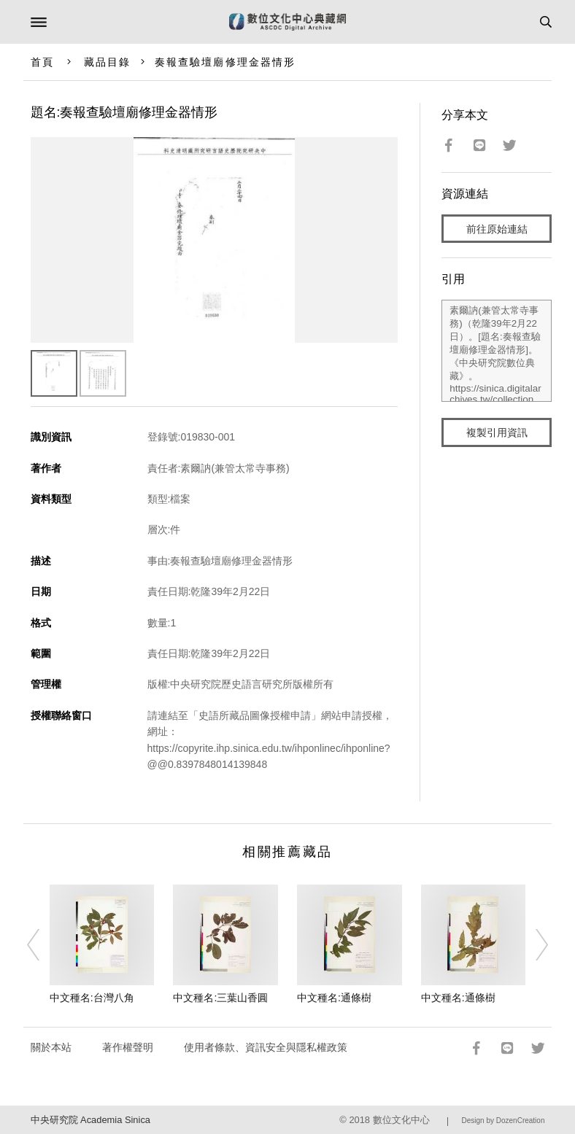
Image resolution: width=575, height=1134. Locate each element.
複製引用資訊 (497, 432)
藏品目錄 (107, 62)
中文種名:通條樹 (334, 997)
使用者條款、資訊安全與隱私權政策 (265, 1047)
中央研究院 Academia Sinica (90, 1119)
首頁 (42, 62)
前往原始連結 (497, 229)
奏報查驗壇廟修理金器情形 (225, 62)
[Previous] (42, 945)
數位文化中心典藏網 (287, 22)
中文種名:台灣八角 (92, 997)
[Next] (532, 945)
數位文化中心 (401, 1119)
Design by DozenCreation (503, 1120)
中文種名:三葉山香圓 (220, 997)
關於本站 (51, 1047)
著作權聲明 (127, 1047)
